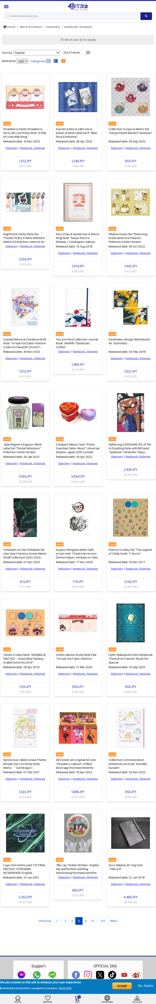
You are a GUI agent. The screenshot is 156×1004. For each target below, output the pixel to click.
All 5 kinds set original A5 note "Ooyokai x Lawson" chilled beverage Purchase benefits (76, 761)
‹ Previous (44, 918)
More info (65, 988)
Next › (114, 918)
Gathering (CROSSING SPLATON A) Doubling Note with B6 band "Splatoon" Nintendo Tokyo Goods (130, 449)
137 (103, 918)
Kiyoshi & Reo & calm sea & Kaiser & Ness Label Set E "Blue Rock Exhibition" (76, 132)
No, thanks (145, 985)
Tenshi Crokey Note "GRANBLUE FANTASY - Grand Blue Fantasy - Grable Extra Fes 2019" (24, 656)
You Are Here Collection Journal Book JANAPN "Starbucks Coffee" (77, 342)
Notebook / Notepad (78, 27)
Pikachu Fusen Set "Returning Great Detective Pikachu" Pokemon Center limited (128, 237)
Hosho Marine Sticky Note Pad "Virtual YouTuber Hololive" (76, 654)
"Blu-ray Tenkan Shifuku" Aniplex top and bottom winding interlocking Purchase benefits (77, 866)
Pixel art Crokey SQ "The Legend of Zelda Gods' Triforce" (130, 550)
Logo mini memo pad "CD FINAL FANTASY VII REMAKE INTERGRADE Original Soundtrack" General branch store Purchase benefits (24, 870)
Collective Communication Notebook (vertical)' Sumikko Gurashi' (128, 761)
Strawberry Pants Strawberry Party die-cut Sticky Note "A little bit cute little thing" (24, 132)
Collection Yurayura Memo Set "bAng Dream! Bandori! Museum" (130, 130)
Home (9, 27)
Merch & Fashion (31, 27)
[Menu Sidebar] (6, 6)
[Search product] (146, 16)
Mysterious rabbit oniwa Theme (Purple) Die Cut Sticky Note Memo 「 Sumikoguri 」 (24, 761)
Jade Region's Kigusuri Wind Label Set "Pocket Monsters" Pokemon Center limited (22, 447)
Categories (40, 61)
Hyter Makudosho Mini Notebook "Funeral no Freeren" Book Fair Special (131, 656)
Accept (122, 986)
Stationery (53, 27)
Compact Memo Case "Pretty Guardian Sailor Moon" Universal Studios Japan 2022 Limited (77, 447)
